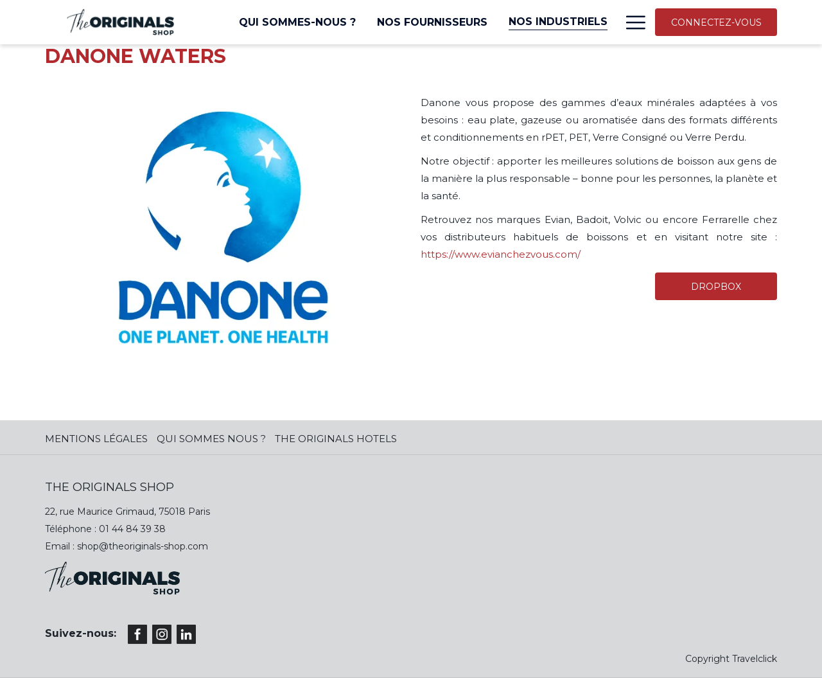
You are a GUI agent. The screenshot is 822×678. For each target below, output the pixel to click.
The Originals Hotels (336, 439)
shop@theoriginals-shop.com (142, 546)
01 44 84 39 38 (132, 529)
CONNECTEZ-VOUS (716, 22)
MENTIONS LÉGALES (96, 439)
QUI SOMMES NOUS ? (211, 439)
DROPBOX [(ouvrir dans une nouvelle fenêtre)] (716, 286)
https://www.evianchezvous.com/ (501, 254)
